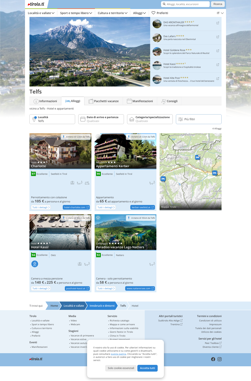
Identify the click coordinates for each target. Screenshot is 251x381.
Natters (120, 255)
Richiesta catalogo (119, 320)
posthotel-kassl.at (78, 288)
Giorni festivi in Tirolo (121, 331)
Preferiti (160, 13)
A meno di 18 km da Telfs (78, 217)
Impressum (215, 324)
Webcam (75, 324)
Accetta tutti (147, 368)
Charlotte (60, 172)
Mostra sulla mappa (191, 171)
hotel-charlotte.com (77, 207)
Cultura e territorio (111, 13)
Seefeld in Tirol (59, 174)
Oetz (53, 255)
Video (74, 320)
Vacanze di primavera (82, 335)
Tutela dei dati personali (208, 328)
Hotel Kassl (60, 253)
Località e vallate (39, 13)
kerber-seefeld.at (143, 207)
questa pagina (118, 353)
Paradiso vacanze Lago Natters (126, 253)
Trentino (176, 324)
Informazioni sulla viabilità (124, 328)
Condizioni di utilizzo (210, 320)
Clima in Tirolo (117, 335)
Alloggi (137, 13)
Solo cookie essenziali (121, 368)
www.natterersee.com (141, 288)
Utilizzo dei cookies (211, 331)
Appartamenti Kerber (126, 172)
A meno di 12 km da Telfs (78, 136)
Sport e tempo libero (74, 13)
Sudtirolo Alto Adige (170, 320)
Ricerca (218, 4)
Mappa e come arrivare (122, 324)
